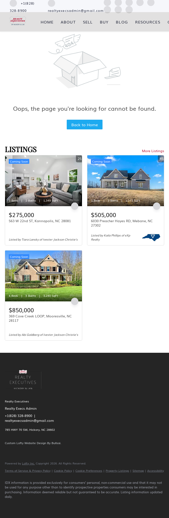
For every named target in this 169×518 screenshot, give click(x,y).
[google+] (129, 9)
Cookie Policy (63, 470)
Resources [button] (147, 22)
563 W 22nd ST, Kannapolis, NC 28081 (40, 220)
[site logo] (27, 392)
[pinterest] (118, 9)
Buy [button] (104, 22)
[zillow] (38, 505)
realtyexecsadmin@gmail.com (29, 420)
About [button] (68, 22)
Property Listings (117, 470)
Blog (122, 22)
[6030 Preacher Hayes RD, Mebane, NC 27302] (125, 180)
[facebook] (10, 505)
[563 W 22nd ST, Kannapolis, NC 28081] (43, 180)
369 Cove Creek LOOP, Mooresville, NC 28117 (40, 318)
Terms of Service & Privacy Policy (28, 470)
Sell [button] (88, 22)
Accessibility (155, 470)
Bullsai (55, 443)
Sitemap (138, 470)
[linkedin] (24, 505)
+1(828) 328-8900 (18, 415)
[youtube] (107, 9)
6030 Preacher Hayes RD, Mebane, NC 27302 (122, 223)
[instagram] (67, 505)
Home (47, 22)
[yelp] (53, 505)
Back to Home (84, 124)
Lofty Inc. (28, 463)
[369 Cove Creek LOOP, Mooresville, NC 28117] (43, 276)
